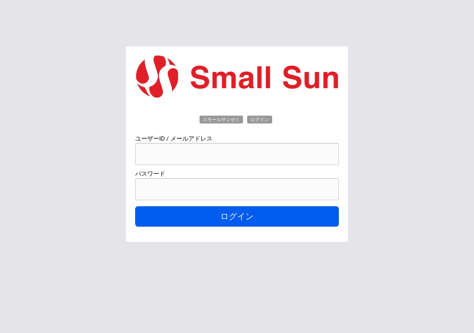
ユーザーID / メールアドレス (173, 138)
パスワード (150, 173)
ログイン (237, 216)
